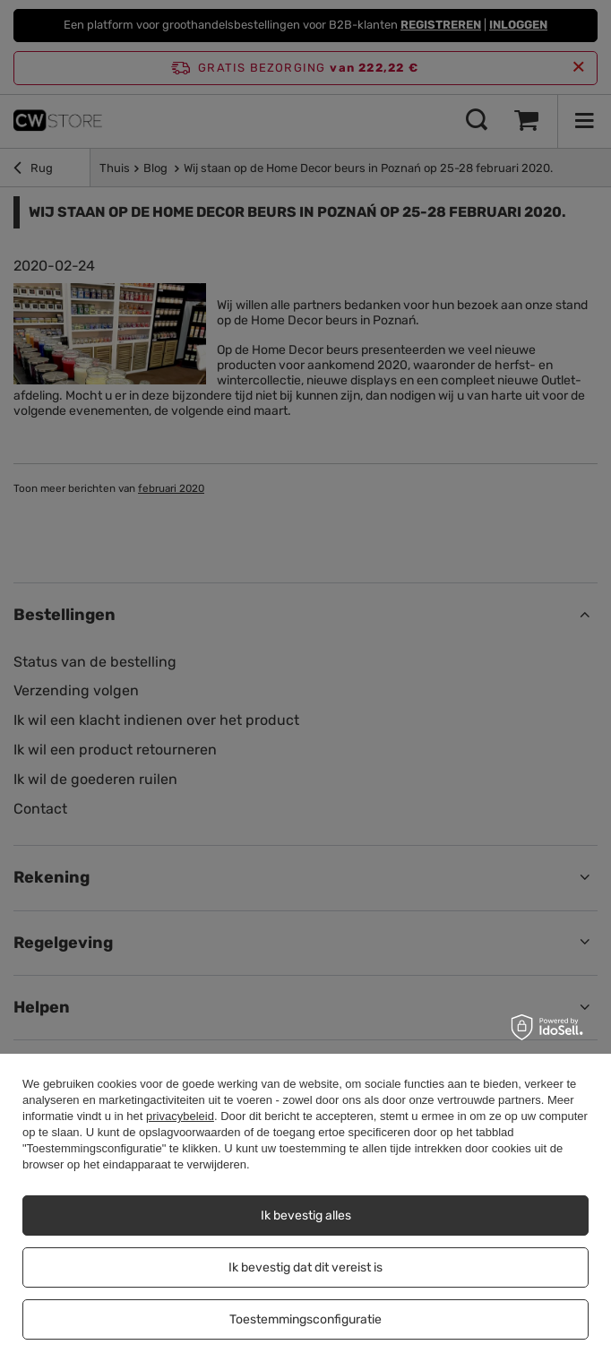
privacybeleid (180, 1116)
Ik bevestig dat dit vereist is (305, 1267)
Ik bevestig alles (306, 1215)
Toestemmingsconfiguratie (305, 1319)
